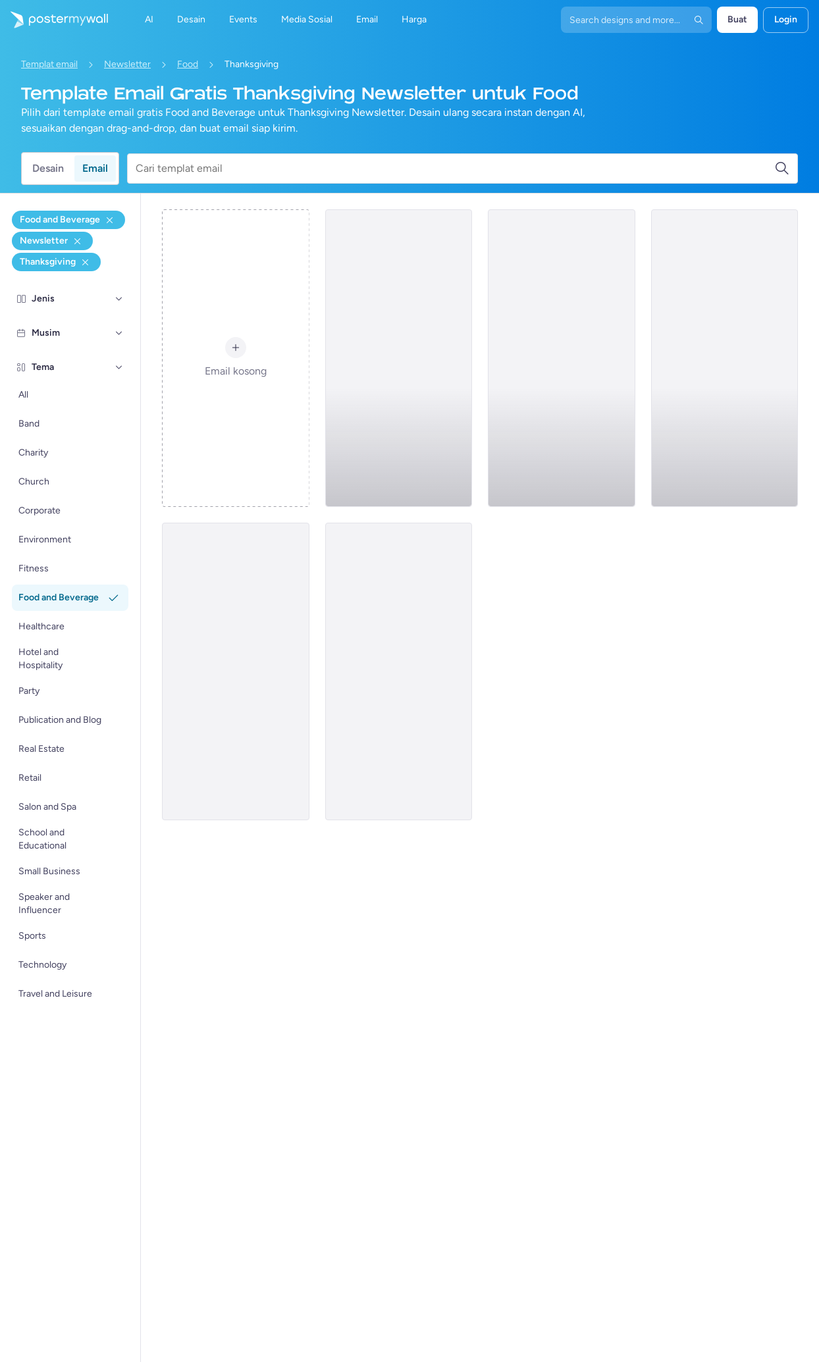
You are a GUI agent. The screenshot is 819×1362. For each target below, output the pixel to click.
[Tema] (119, 367)
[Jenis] (119, 299)
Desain (48, 168)
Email (95, 168)
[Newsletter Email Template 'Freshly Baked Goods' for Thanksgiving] (561, 358)
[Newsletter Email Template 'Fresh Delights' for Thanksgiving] (398, 358)
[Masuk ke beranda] (54, 20)
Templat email (49, 64)
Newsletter (127, 64)
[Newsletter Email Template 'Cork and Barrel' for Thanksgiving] (398, 671)
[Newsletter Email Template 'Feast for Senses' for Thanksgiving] (235, 671)
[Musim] (119, 333)
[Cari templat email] (455, 168)
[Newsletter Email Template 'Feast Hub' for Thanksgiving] (724, 358)
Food (187, 64)
